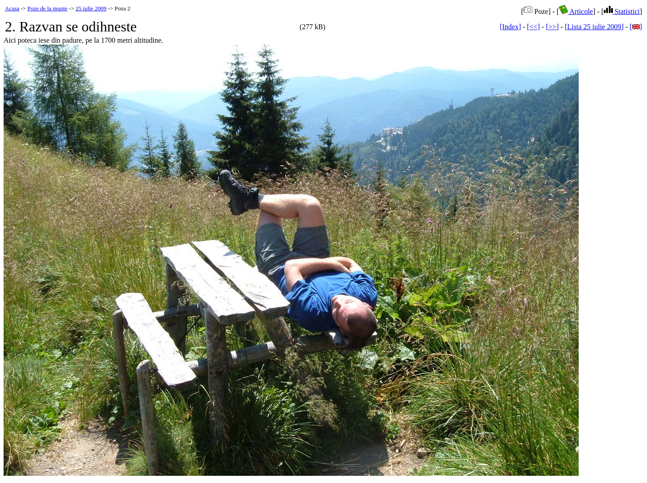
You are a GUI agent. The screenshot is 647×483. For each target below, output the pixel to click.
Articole (576, 11)
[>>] (552, 27)
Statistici (622, 11)
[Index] (510, 27)
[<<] (533, 27)
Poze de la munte (47, 8)
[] (635, 27)
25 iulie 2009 (90, 8)
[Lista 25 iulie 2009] (594, 27)
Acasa (12, 8)
